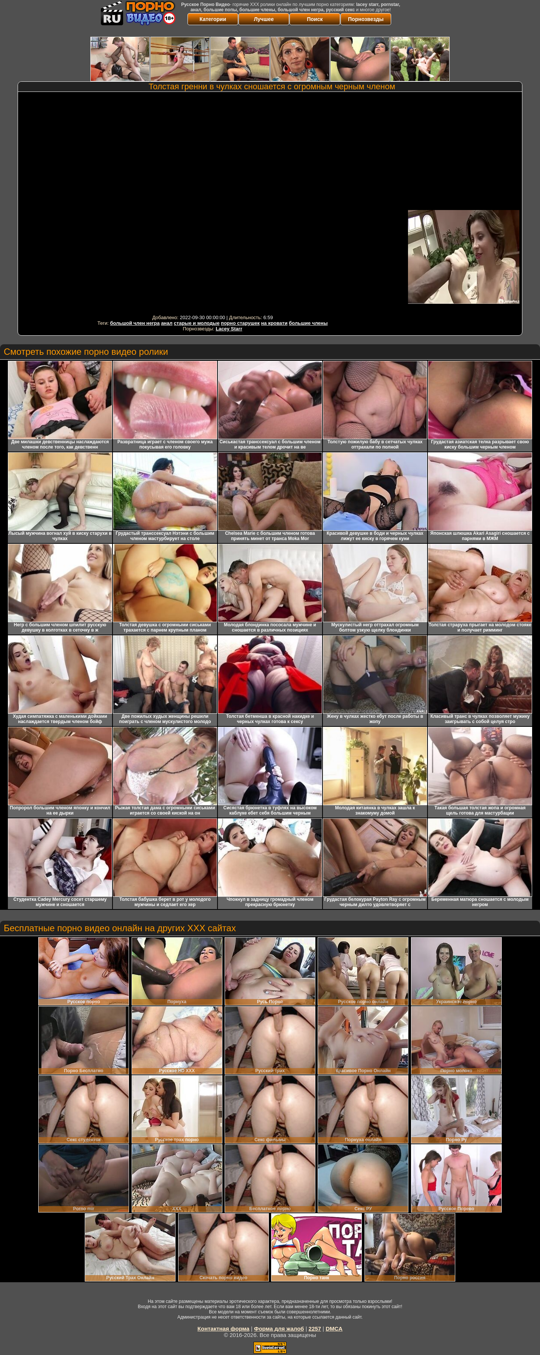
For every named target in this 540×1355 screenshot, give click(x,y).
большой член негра (134, 323)
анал (166, 323)
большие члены (308, 323)
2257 (315, 1328)
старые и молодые (197, 323)
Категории (213, 19)
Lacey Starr (229, 329)
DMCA (334, 1328)
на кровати (274, 323)
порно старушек (240, 323)
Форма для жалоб (279, 1328)
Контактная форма (224, 1328)
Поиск (314, 19)
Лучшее (264, 19)
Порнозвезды (366, 19)
